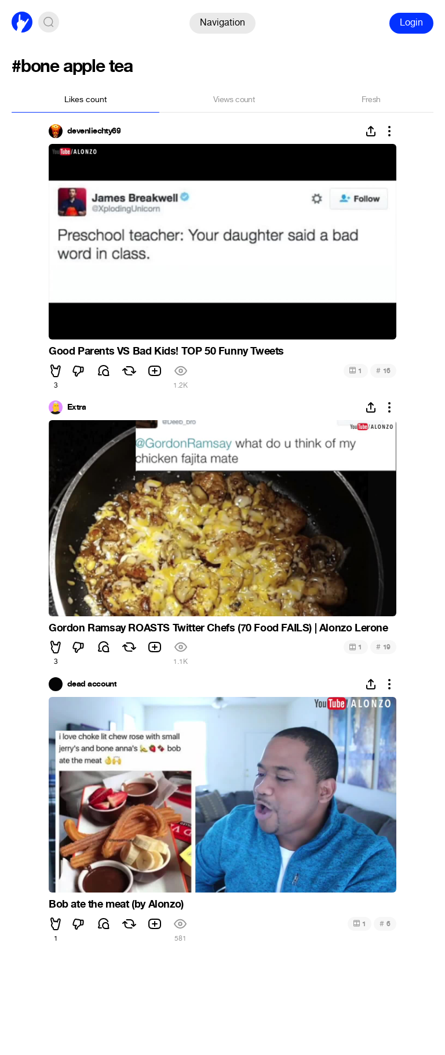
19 (383, 646)
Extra (76, 407)
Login (411, 22)
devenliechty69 (94, 131)
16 (383, 370)
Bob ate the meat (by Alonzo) (116, 904)
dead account (91, 684)
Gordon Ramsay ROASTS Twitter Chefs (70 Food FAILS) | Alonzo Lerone (218, 628)
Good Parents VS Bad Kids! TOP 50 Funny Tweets (166, 351)
